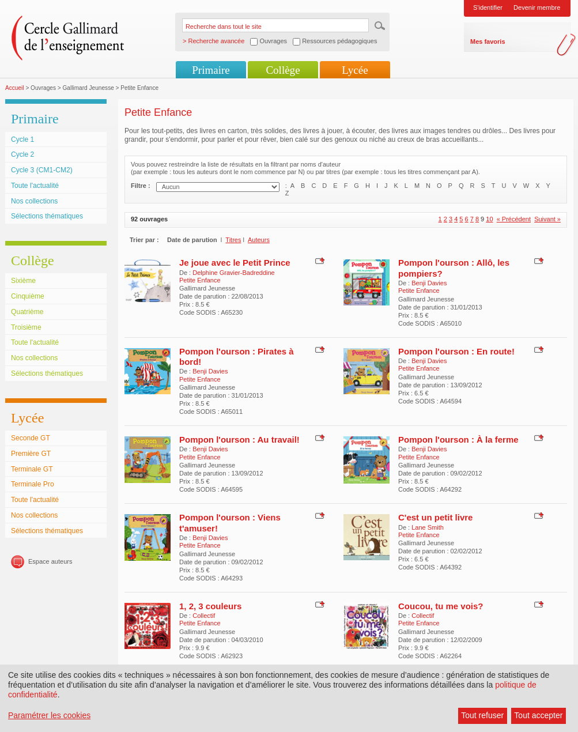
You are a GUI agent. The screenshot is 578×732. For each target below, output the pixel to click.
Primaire (210, 70)
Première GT (31, 454)
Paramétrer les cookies (49, 715)
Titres (233, 239)
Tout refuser (482, 715)
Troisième (26, 327)
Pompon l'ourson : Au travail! (239, 439)
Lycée (355, 70)
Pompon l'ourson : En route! (456, 351)
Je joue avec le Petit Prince (234, 262)
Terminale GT (32, 469)
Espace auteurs (50, 561)
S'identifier (488, 7)
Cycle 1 (22, 139)
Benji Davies (429, 283)
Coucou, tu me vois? (440, 606)
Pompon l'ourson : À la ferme (458, 439)
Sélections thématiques (47, 216)
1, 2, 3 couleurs (210, 606)
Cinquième (27, 296)
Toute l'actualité (35, 186)
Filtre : (140, 185)
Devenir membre (536, 7)
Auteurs (259, 239)
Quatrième (27, 312)
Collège (283, 70)
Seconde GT (30, 438)
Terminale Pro (32, 484)
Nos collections (34, 201)
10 (489, 219)
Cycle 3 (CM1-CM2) (42, 170)
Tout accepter (538, 715)
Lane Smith (427, 527)
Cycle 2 (22, 154)
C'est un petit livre (435, 517)
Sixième (23, 281)
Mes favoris (487, 41)
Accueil (14, 88)
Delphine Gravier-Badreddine (233, 272)
